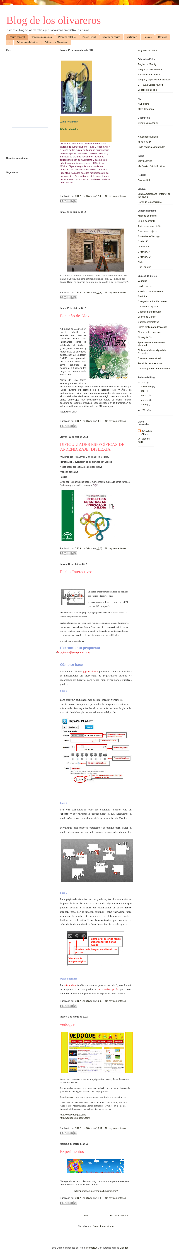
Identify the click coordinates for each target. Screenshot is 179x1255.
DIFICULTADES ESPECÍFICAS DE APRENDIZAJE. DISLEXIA (92, 447)
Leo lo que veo (145, 286)
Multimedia (132, 37)
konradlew (91, 1247)
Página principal (17, 37)
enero (144, 404)
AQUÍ (95, 485)
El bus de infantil (146, 221)
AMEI (141, 262)
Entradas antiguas (119, 1215)
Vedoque (142, 281)
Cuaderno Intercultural (149, 358)
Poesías (147, 37)
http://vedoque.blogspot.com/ (75, 1118)
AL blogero (143, 103)
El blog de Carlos (147, 316)
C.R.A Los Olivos (147, 433)
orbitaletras (143, 246)
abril (143, 391)
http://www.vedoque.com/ (73, 1114)
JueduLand (143, 296)
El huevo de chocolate (149, 332)
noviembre (146, 386)
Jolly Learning (145, 161)
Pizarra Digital (89, 37)
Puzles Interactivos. (77, 571)
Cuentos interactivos (148, 322)
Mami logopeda (146, 109)
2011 (144, 410)
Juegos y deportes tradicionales (154, 79)
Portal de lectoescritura (150, 202)
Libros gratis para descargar (152, 327)
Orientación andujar (148, 123)
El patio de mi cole (147, 89)
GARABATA (144, 251)
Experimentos (72, 1151)
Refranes (162, 37)
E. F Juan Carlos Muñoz (150, 84)
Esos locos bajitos (147, 231)
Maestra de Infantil (147, 215)
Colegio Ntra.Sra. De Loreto (152, 301)
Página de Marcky (147, 64)
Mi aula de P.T (145, 142)
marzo (144, 395)
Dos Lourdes (144, 267)
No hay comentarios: (115, 196)
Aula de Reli (144, 180)
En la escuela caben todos (151, 147)
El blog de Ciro (145, 337)
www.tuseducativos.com (150, 291)
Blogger (124, 1247)
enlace (70, 1097)
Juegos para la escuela (150, 69)
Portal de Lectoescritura (150, 363)
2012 (144, 382)
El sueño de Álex (75, 315)
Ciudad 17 (143, 241)
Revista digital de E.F (149, 74)
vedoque (67, 1024)
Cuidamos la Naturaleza (56, 42)
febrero (145, 400)
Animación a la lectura (27, 42)
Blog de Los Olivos (147, 50)
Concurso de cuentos (41, 37)
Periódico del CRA (67, 37)
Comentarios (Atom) (103, 1226)
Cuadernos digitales (148, 306)
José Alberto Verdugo (149, 236)
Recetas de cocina (111, 37)
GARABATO (144, 256)
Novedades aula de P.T (150, 136)
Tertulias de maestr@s (149, 226)
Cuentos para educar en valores (154, 368)
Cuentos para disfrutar (149, 311)
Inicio (86, 1215)
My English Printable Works (152, 166)
